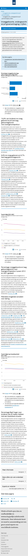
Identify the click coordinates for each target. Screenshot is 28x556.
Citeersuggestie (5, 546)
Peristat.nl (5, 45)
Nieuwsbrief (8, 540)
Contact (3, 538)
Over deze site (4, 535)
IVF (2, 308)
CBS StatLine (18, 317)
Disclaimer (3, 544)
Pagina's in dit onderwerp (9, 28)
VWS (20, 143)
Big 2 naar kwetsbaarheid (10, 66)
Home (2, 11)
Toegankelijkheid (5, 551)
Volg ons (9, 553)
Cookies (3, 542)
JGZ (25, 145)
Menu (4, 8)
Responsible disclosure (6, 548)
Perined (7, 105)
